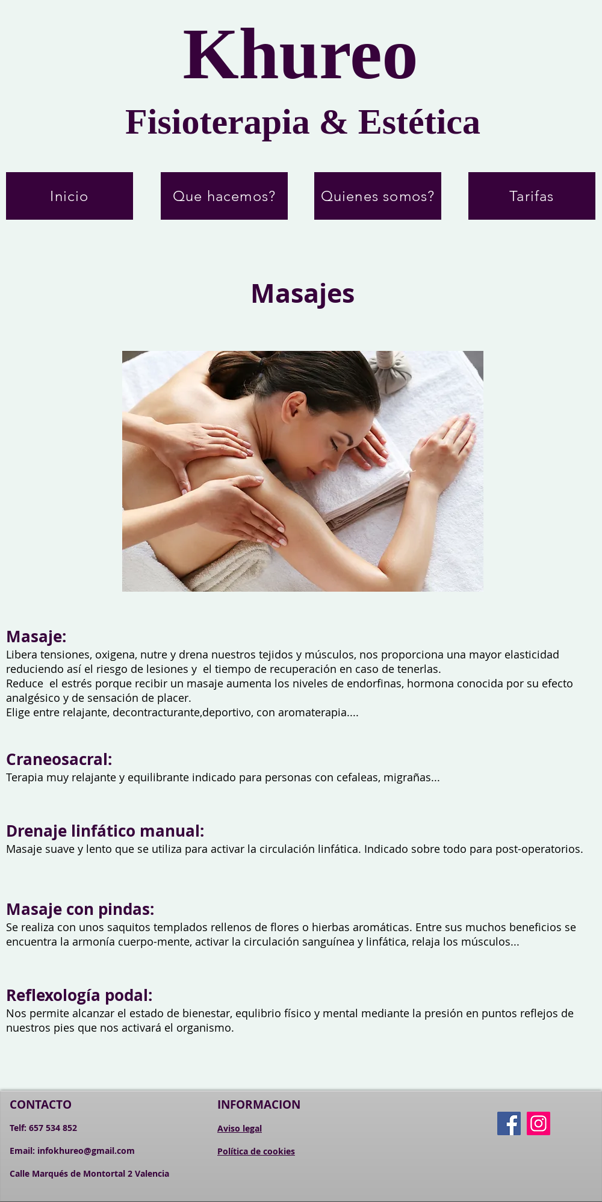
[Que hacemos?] (224, 196)
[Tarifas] (531, 196)
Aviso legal (239, 1128)
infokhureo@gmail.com (86, 1150)
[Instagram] (538, 1123)
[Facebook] (509, 1123)
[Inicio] (69, 196)
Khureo (300, 54)
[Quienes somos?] (377, 196)
